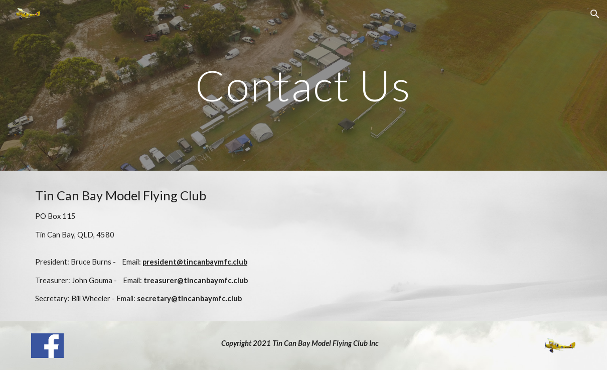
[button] (595, 14)
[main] (303, 85)
